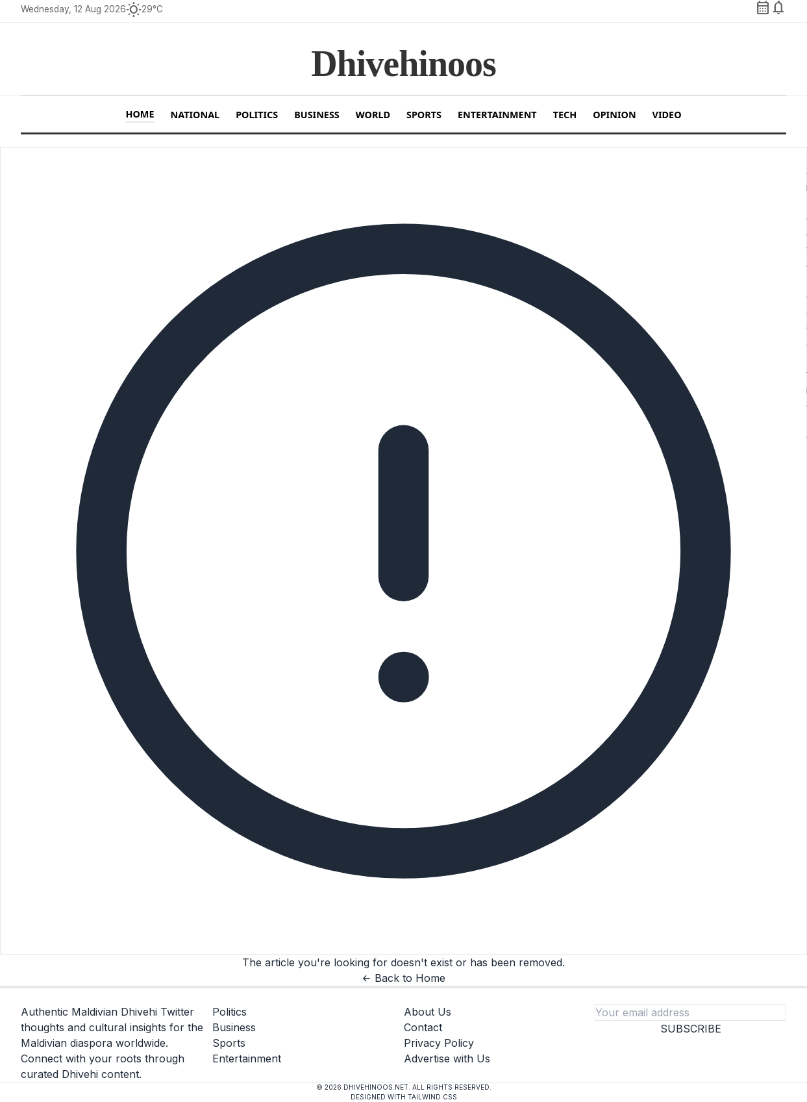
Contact (423, 1027)
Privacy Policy (439, 1042)
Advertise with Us (447, 1058)
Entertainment (497, 114)
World (373, 114)
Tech (565, 114)
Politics (257, 114)
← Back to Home (403, 977)
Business (317, 114)
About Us (427, 1011)
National (195, 114)
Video (667, 114)
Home (139, 114)
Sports (423, 114)
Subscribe (690, 1028)
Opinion (614, 114)
